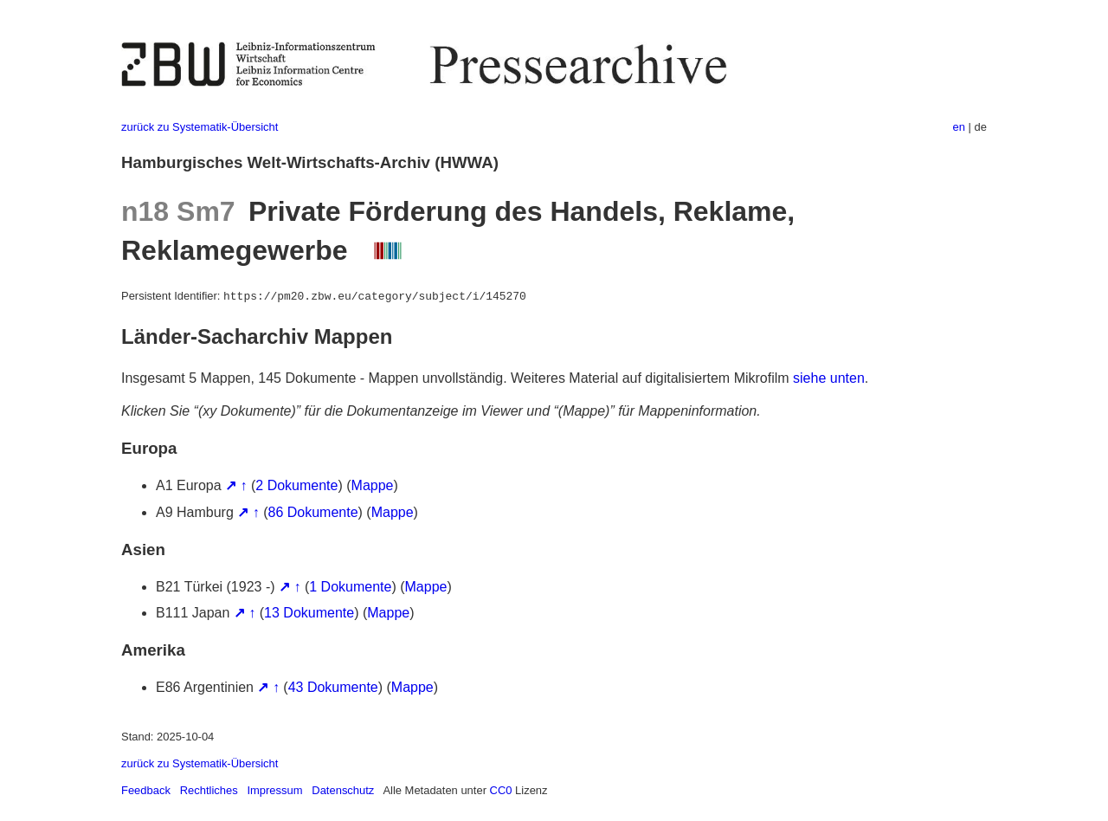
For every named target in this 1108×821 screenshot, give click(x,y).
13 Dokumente (309, 612)
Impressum (274, 790)
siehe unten (829, 378)
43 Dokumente (333, 687)
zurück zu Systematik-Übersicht (199, 126)
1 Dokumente (350, 586)
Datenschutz (343, 790)
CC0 (501, 790)
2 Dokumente (296, 485)
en (959, 126)
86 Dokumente (313, 512)
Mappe (372, 485)
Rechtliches (209, 790)
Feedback (146, 790)
